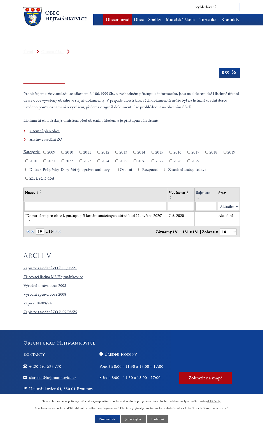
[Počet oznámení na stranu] (228, 231)
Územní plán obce (45, 131)
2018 (213, 152)
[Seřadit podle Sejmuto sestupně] (198, 198)
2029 (195, 161)
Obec (139, 19)
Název (32, 192)
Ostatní (126, 169)
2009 (51, 152)
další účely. (214, 401)
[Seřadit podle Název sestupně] (41, 192)
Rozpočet (150, 169)
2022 (69, 161)
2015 (159, 152)
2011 (87, 152)
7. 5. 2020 (176, 215)
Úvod (99, 19)
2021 (51, 161)
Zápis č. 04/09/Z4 (37, 303)
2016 (177, 152)
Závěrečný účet (41, 178)
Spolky (154, 19)
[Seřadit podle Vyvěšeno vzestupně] (171, 197)
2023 (87, 161)
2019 (231, 152)
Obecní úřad (117, 19)
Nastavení (157, 419)
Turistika (208, 19)
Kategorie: (32, 152)
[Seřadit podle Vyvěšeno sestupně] (171, 198)
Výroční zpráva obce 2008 (44, 285)
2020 (33, 161)
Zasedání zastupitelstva (187, 169)
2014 (141, 152)
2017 (195, 152)
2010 (69, 152)
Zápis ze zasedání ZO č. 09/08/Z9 (50, 312)
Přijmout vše (107, 419)
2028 (177, 161)
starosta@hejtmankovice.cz (52, 377)
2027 (159, 161)
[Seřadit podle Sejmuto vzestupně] (198, 197)
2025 (123, 161)
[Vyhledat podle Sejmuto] (205, 206)
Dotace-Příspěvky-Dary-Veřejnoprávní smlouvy (69, 169)
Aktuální (225, 215)
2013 (123, 152)
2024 (105, 161)
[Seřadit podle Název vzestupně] (41, 190)
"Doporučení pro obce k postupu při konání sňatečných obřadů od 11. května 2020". (94, 218)
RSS (229, 73)
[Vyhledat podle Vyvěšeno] (181, 206)
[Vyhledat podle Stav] (228, 206)
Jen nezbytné (133, 419)
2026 (141, 161)
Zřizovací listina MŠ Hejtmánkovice (53, 277)
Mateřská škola (180, 19)
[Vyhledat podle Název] (95, 206)
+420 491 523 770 (45, 366)
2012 (105, 152)
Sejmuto (203, 192)
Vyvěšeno (178, 192)
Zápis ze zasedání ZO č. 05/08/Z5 (50, 268)
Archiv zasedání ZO (46, 139)
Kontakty (230, 19)
